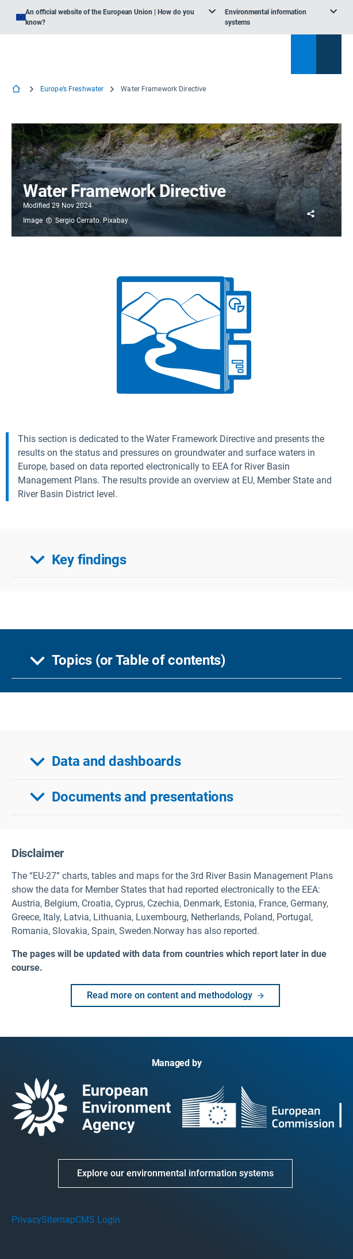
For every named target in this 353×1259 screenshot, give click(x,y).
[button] (176, 560)
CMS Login (97, 1219)
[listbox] (115, 17)
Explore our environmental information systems (175, 1173)
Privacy (26, 1219)
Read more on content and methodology (179, 995)
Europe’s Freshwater (71, 89)
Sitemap (58, 1219)
